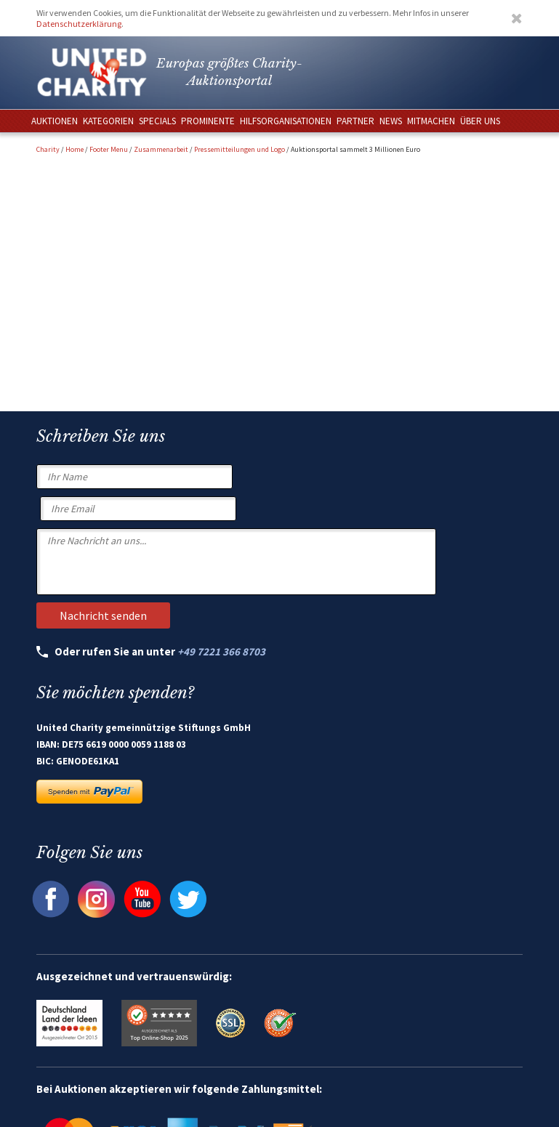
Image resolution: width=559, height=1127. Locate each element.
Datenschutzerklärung (78, 23)
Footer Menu (108, 149)
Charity (48, 149)
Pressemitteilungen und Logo (239, 149)
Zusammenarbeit (161, 149)
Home (74, 149)
